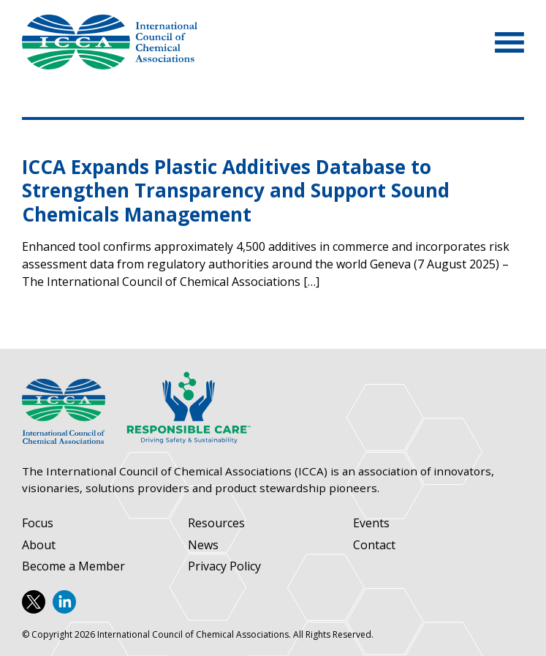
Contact (374, 545)
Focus (37, 523)
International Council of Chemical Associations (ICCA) (109, 42)
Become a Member (73, 566)
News (203, 545)
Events (371, 523)
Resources (216, 523)
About (39, 545)
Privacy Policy (224, 566)
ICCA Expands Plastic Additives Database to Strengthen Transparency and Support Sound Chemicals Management (236, 190)
